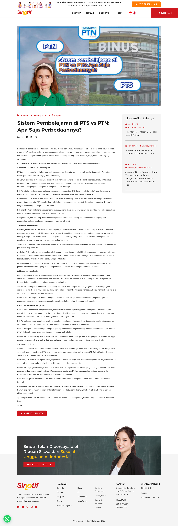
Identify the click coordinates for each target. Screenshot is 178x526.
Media (120, 13)
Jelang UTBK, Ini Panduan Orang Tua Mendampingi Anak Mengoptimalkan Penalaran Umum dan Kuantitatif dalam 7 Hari (141, 178)
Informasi (141, 127)
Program (105, 13)
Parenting (148, 167)
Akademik (132, 127)
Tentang (90, 13)
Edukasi (145, 146)
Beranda (76, 13)
